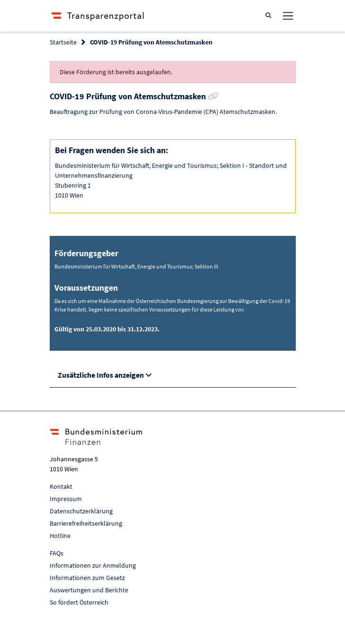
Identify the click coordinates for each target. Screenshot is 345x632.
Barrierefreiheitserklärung (86, 523)
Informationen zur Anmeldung (93, 565)
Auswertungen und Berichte (89, 590)
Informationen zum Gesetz (87, 577)
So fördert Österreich (79, 602)
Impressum (66, 498)
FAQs (56, 553)
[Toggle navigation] (287, 15)
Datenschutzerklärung (81, 511)
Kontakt (61, 486)
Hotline (60, 535)
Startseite (63, 42)
